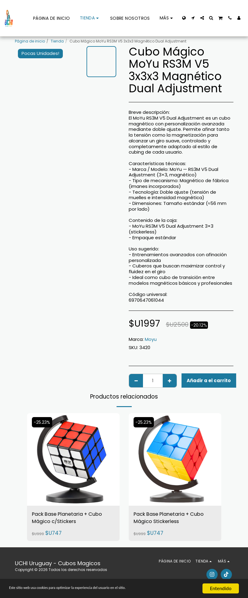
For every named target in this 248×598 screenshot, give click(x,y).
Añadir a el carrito (209, 380)
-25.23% (43, 422)
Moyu (151, 339)
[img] (73, 459)
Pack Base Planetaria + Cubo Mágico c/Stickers (71, 519)
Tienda (57, 41)
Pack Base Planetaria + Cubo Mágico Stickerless (173, 519)
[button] (193, 18)
